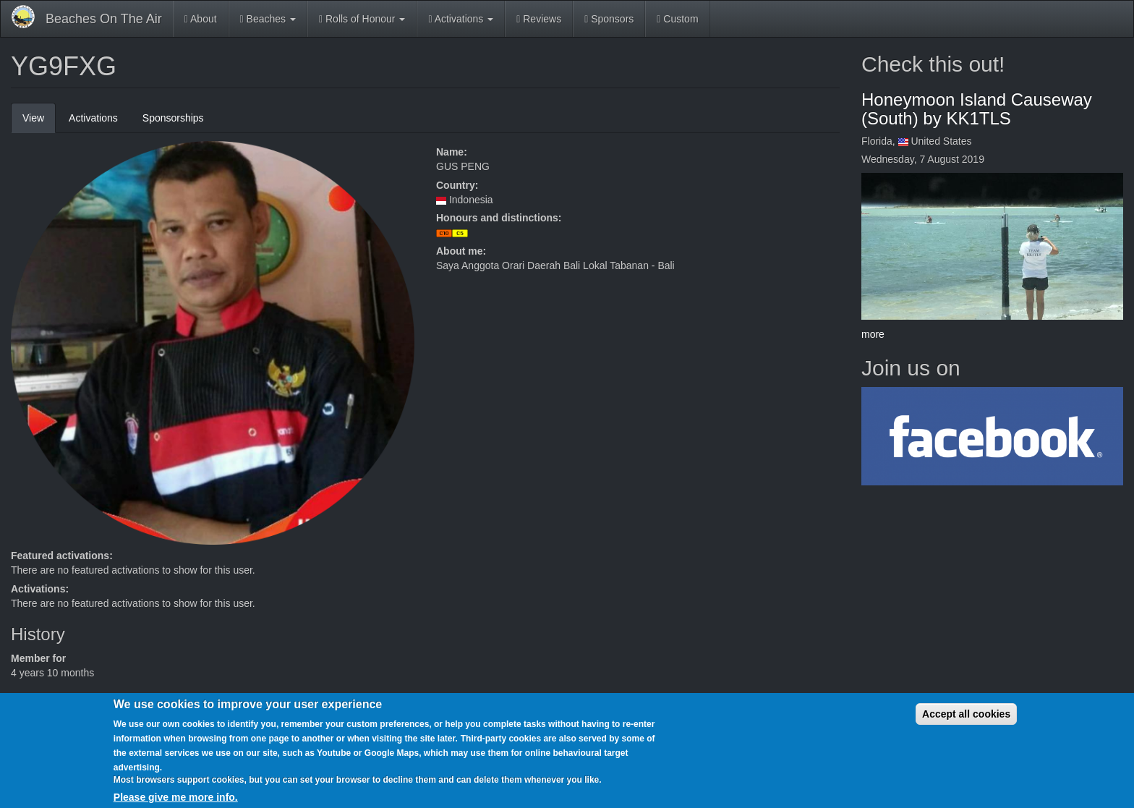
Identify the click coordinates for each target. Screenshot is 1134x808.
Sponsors (609, 19)
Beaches (268, 19)
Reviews (538, 19)
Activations (460, 19)
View (39, 122)
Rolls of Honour (362, 19)
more (872, 334)
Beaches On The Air (104, 19)
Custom (677, 19)
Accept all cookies (966, 722)
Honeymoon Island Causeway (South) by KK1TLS (976, 109)
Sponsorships (173, 118)
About (200, 19)
